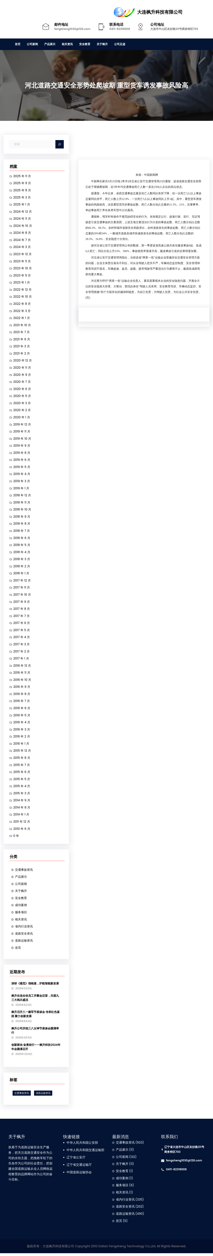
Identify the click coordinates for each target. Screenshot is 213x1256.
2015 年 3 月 (21, 795)
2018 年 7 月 (21, 532)
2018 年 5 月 (22, 546)
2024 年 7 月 (22, 240)
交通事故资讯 (24, 872)
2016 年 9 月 (22, 688)
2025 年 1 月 (21, 205)
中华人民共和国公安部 (82, 1145)
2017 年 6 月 (21, 624)
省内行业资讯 (24, 929)
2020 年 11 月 (22, 368)
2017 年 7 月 (21, 617)
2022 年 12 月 (22, 290)
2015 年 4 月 (22, 788)
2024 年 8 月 (22, 233)
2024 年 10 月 (22, 226)
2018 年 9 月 (22, 518)
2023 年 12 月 (22, 254)
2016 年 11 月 (22, 674)
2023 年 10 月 (22, 269)
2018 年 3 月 (21, 560)
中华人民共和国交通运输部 (85, 1153)
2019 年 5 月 (22, 468)
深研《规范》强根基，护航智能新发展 (35, 986)
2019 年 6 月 (22, 461)
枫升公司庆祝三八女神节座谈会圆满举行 (35, 1033)
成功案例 (21, 907)
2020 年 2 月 (22, 411)
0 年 (16, 838)
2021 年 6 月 (21, 340)
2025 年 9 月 (22, 183)
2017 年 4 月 (21, 639)
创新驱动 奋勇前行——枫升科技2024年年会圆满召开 (35, 1049)
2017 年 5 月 (21, 632)
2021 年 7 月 (21, 333)
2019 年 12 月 (22, 425)
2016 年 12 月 (22, 667)
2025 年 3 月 (22, 197)
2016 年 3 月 (21, 731)
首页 (18, 950)
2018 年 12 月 (22, 496)
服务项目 (21, 915)
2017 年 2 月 (21, 653)
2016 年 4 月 (22, 724)
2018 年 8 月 (22, 525)
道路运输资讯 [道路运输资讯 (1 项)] (43, 1096)
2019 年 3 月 (21, 482)
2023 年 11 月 (22, 261)
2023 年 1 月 (21, 283)
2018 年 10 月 (22, 511)
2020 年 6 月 (22, 390)
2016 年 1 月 (21, 745)
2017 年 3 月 (21, 646)
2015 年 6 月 (22, 774)
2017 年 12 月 (22, 582)
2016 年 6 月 (22, 710)
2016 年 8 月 (22, 696)
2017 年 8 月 (21, 610)
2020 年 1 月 (21, 418)
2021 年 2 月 (21, 354)
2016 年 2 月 (21, 738)
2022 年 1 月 (21, 318)
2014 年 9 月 (22, 802)
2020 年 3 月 (22, 404)
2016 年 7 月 (21, 703)
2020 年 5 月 (22, 397)
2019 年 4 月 (22, 475)
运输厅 (87, 1167)
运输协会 (85, 1175)
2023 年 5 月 (22, 276)
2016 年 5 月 (22, 717)
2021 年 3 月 (21, 347)
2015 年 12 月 (22, 753)
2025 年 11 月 (22, 176)
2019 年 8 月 (22, 454)
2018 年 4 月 (22, 553)
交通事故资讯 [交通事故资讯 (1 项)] (21, 1096)
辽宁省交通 (74, 1167)
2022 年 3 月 (22, 311)
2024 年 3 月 (22, 247)
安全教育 (21, 900)
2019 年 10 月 (22, 439)
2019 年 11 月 (22, 432)
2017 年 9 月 (21, 603)
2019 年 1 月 (21, 489)
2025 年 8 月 (22, 190)
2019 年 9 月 (22, 447)
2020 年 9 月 (22, 375)
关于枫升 (21, 893)
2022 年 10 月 (22, 297)
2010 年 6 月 (22, 831)
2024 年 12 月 (22, 212)
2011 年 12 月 (21, 824)
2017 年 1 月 (21, 660)
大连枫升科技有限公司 (160, 12)
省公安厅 (79, 1160)
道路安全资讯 (24, 936)
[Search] (59, 144)
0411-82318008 (119, 29)
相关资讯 (21, 922)
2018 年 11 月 (22, 503)
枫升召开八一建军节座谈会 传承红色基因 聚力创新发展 (35, 1017)
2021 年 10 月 (22, 326)
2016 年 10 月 (22, 681)
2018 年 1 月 (21, 575)
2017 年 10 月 (22, 596)
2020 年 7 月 (22, 382)
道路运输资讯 (24, 943)
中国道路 (73, 1175)
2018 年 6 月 (22, 539)
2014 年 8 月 (22, 809)
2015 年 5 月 (22, 781)
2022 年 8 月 (22, 304)
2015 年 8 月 (22, 760)
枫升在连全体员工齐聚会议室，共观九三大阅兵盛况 (35, 1000)
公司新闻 (21, 886)
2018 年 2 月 (21, 568)
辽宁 (70, 1160)
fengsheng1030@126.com (72, 29)
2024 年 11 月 (22, 219)
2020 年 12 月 (22, 361)
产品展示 (21, 879)
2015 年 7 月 (21, 767)
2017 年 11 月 (21, 589)
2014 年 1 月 (21, 817)
